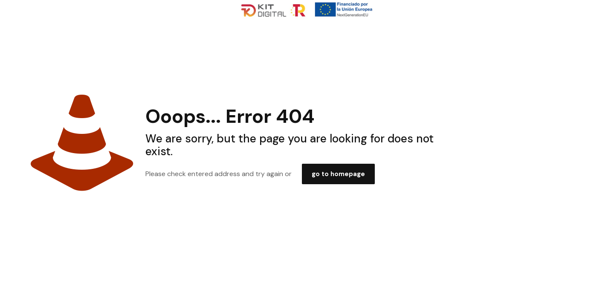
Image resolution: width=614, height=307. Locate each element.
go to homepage (338, 174)
